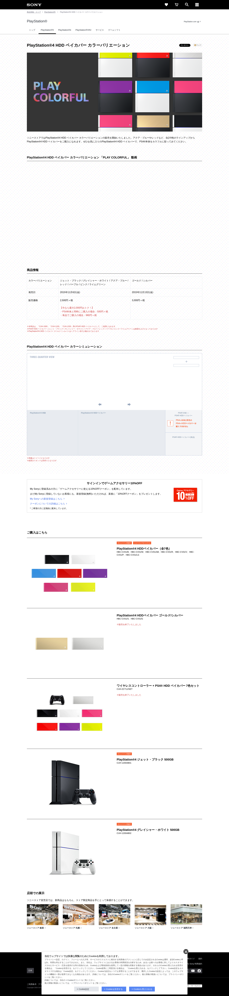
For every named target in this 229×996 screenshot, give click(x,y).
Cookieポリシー (74, 980)
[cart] (176, 4)
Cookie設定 (84, 989)
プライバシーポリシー (82, 983)
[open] (187, 4)
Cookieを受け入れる (143, 989)
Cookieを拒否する (114, 989)
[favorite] (166, 4)
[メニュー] (197, 4)
